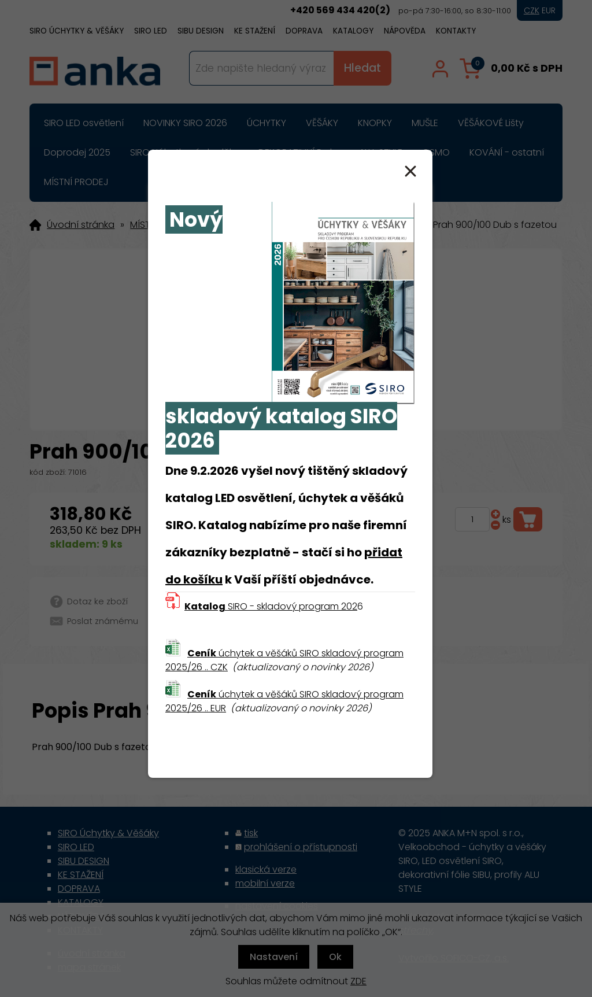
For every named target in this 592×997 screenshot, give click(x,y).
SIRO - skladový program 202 (270, 606)
